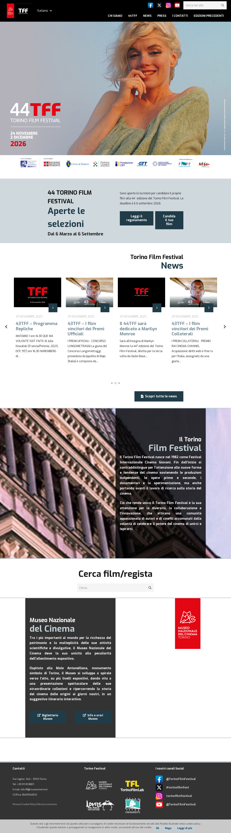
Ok (157, 828)
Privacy (16, 804)
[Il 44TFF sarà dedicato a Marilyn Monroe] (141, 327)
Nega (168, 828)
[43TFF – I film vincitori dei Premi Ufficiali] (89, 327)
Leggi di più (184, 828)
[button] (112, 383)
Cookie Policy (29, 804)
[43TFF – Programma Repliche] (37, 327)
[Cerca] (223, 5)
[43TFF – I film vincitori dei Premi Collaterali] (193, 327)
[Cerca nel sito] (205, 5)
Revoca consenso (47, 804)
